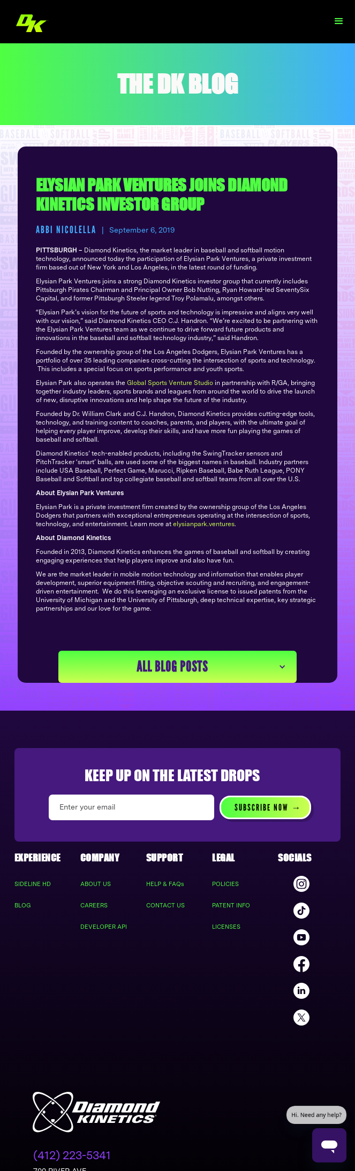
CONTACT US (165, 905)
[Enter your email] (131, 807)
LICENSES (226, 926)
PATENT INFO (231, 905)
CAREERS (94, 905)
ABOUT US (95, 884)
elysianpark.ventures (204, 524)
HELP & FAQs (165, 884)
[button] (339, 21)
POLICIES (225, 884)
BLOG (22, 905)
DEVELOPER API (103, 926)
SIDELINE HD (32, 884)
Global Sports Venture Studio (170, 383)
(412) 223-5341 (72, 1155)
